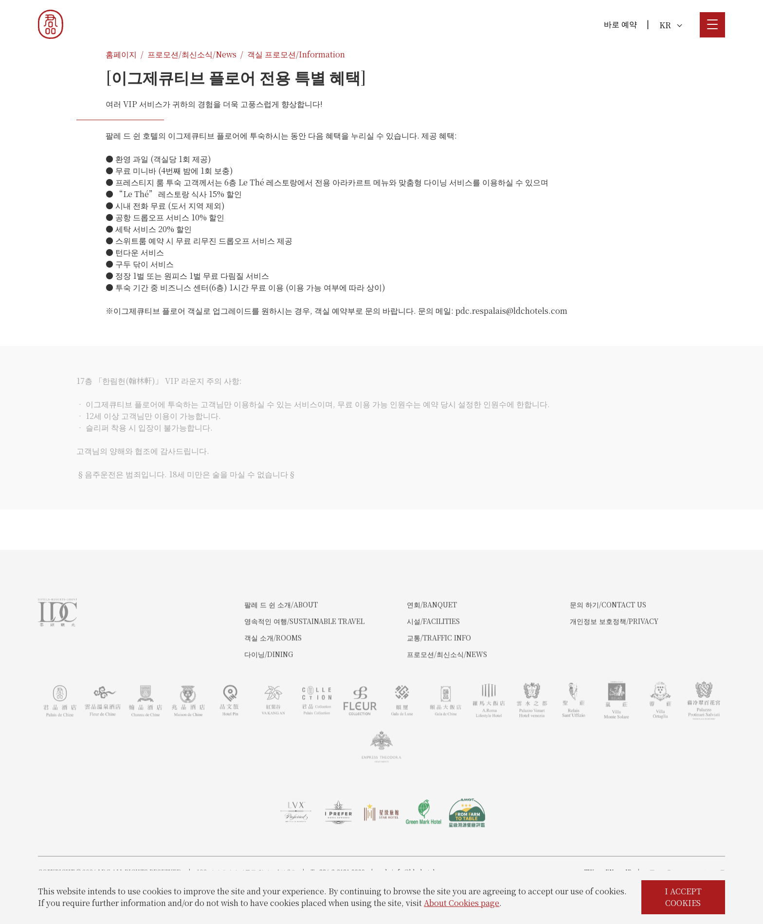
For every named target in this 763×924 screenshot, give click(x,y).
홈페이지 (121, 54)
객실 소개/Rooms (273, 674)
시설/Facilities (433, 657)
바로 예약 (620, 24)
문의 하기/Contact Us (608, 641)
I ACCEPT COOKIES (683, 897)
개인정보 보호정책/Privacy (614, 657)
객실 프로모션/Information (296, 54)
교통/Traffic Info (439, 674)
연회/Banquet (432, 641)
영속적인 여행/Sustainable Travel (304, 657)
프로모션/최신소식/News (191, 54)
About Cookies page (461, 902)
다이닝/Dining (268, 690)
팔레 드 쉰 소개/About (281, 641)
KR (670, 25)
